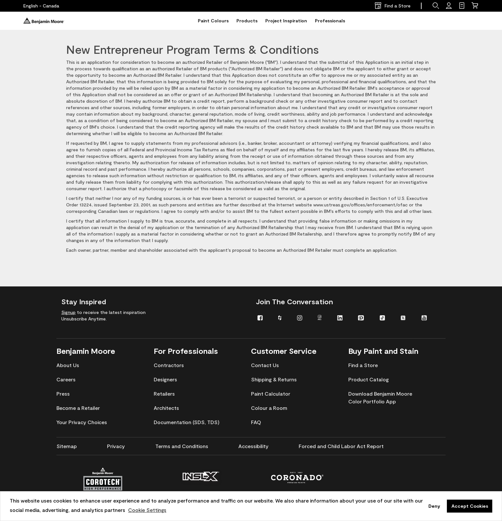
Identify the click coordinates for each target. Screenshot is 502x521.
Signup (68, 312)
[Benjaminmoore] (43, 20)
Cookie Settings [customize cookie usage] (147, 510)
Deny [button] (434, 506)
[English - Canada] (41, 6)
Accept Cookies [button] (469, 506)
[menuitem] (263, 317)
